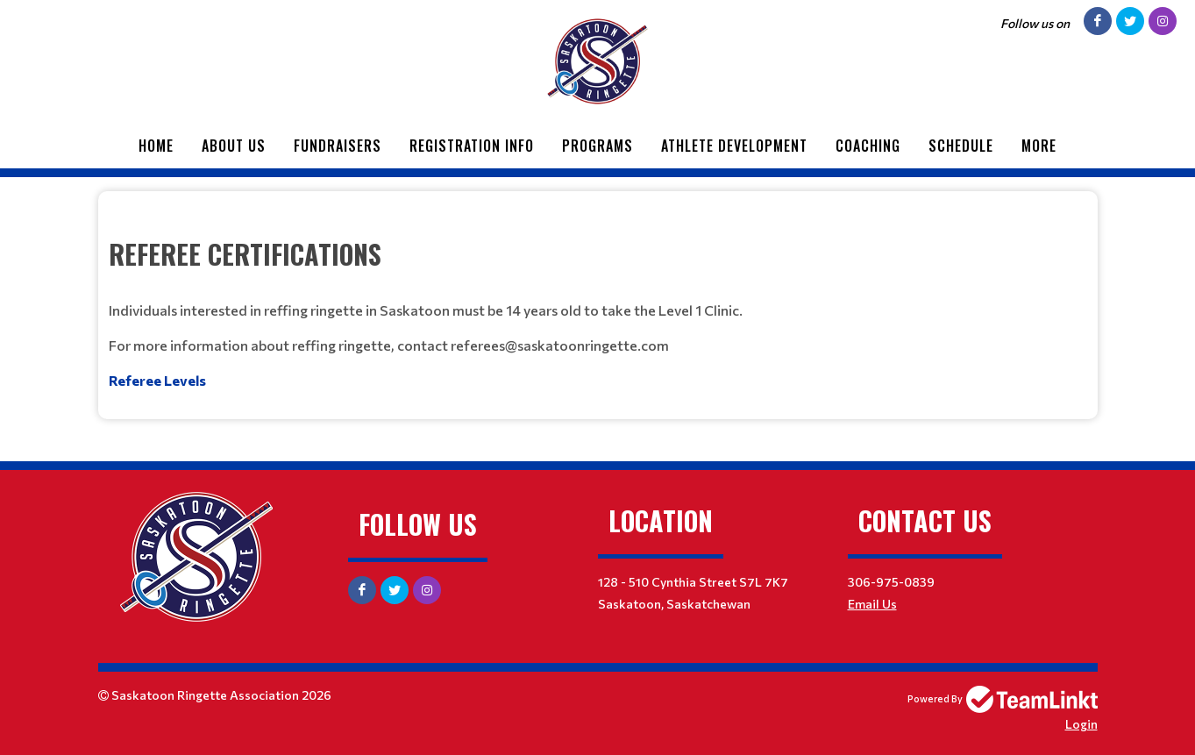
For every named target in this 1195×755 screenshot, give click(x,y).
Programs (597, 145)
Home (156, 145)
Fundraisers (337, 145)
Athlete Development (734, 145)
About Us (234, 145)
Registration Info (471, 145)
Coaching (868, 145)
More (1038, 145)
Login (1081, 723)
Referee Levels (157, 380)
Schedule (960, 145)
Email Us (872, 603)
